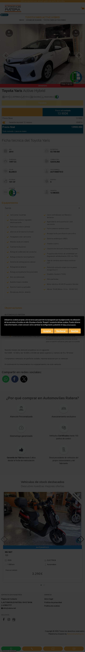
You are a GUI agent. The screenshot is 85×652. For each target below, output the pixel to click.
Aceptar (47, 331)
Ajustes (74, 331)
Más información (69, 325)
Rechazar (61, 331)
